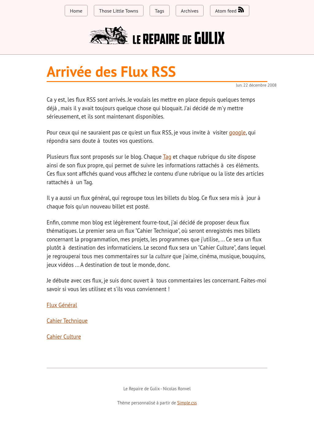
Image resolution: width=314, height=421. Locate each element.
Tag (167, 156)
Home (76, 11)
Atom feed (229, 10)
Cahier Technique (67, 320)
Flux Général (62, 305)
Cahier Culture (64, 336)
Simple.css (187, 403)
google (237, 132)
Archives (189, 11)
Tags (159, 11)
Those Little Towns (118, 11)
